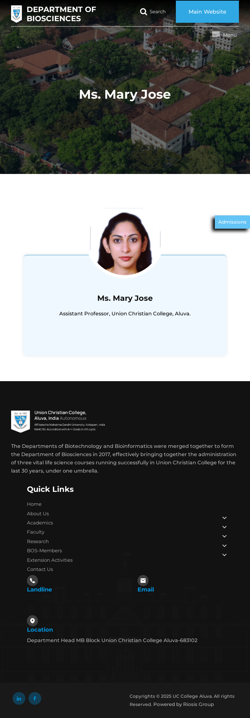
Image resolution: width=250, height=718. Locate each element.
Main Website (207, 12)
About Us (38, 514)
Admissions (232, 222)
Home (34, 504)
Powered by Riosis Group (183, 704)
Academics (40, 523)
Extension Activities (50, 560)
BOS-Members (44, 551)
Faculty (35, 532)
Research (38, 541)
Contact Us (40, 569)
